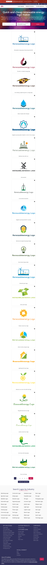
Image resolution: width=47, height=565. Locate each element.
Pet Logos (37, 496)
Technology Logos (39, 517)
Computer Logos (4, 517)
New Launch (9, 1)
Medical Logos (27, 517)
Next (31, 478)
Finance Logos (15, 507)
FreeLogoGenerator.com (18, 1)
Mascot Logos (27, 512)
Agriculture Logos (4, 496)
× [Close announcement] (45, 1)
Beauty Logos (4, 504)
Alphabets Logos (4, 498)
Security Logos (38, 507)
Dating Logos (15, 496)
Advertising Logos (4, 493)
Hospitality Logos (27, 496)
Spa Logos (37, 512)
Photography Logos (39, 498)
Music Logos (38, 493)
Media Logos (26, 515)
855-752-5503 (34, 4)
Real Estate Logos (39, 501)
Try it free (36, 1)
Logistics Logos (27, 509)
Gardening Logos (16, 517)
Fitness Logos (15, 509)
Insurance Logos (27, 501)
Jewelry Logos (27, 504)
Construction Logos (16, 493)
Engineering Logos (16, 501)
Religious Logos (38, 504)
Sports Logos (38, 515)
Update (37, 24)
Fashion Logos (15, 504)
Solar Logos (37, 509)
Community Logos (5, 512)
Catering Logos (4, 507)
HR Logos (26, 498)
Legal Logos (26, 507)
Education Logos (15, 498)
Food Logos (14, 512)
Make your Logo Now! (23, 481)
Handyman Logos (27, 493)
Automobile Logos (5, 501)
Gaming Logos (15, 515)
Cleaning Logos (4, 509)
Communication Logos (5, 515)
